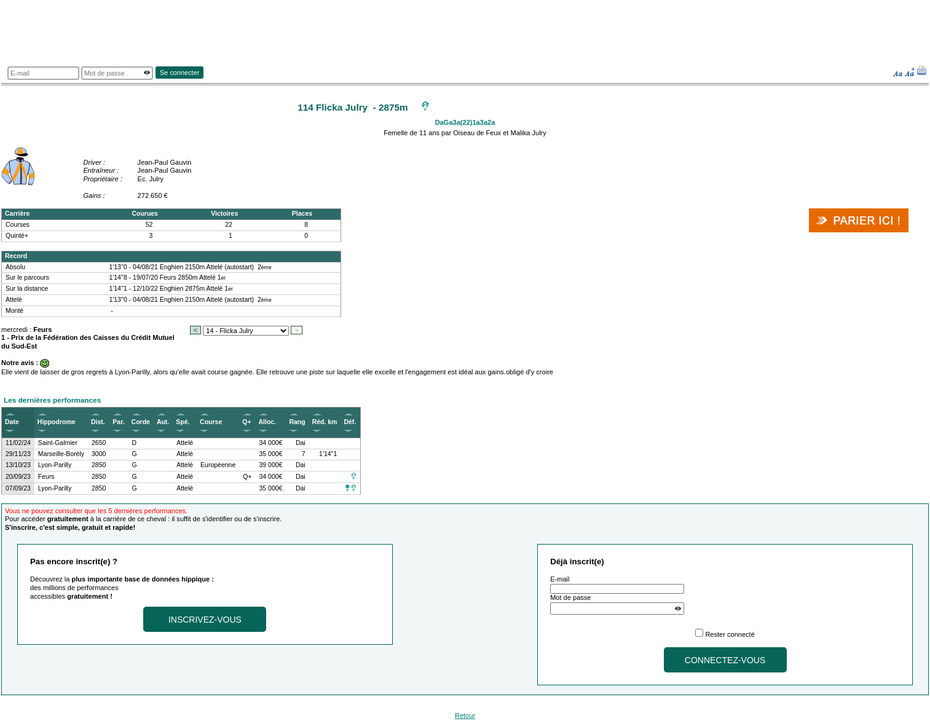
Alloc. (268, 422)
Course (211, 422)
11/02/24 (18, 442)
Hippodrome (56, 422)
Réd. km (324, 422)
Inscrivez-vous (205, 619)
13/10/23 (18, 465)
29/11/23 (18, 454)
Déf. (350, 422)
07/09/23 (18, 488)
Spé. (182, 422)
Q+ (246, 422)
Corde (141, 422)
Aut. (163, 422)
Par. (118, 422)
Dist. (98, 422)
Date (12, 422)
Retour (465, 715)
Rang (297, 422)
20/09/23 (18, 476)
